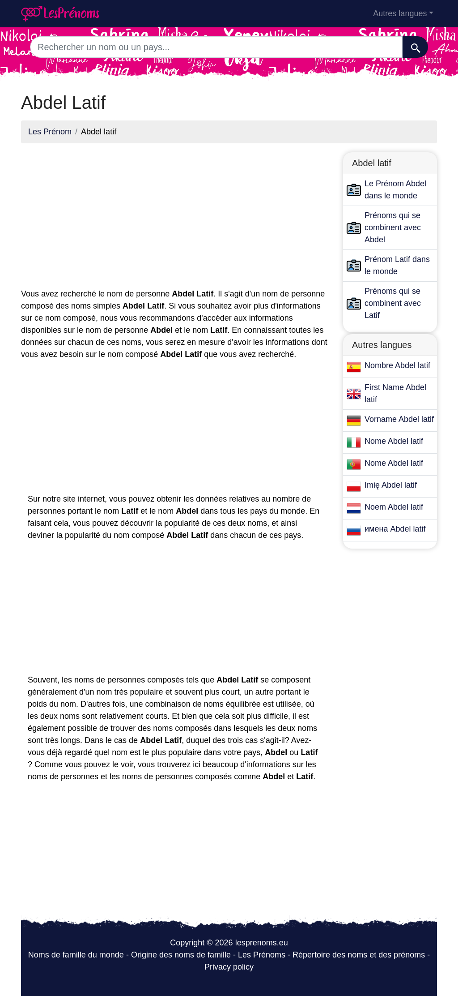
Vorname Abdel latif (399, 419)
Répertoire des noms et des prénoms (359, 954)
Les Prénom (50, 131)
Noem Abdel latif (394, 506)
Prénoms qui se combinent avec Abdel (393, 227)
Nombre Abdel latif (397, 365)
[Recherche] (415, 47)
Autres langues (400, 13)
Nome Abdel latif (394, 441)
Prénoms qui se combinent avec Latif (393, 303)
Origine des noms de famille (181, 954)
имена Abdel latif (395, 528)
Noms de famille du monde (76, 954)
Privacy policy (229, 966)
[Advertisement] (175, 213)
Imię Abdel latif (391, 485)
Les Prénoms (261, 954)
